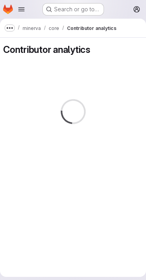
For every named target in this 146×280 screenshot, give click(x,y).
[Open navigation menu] (21, 9)
